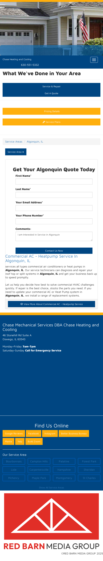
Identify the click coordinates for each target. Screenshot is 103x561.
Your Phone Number (30, 215)
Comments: (23, 228)
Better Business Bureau (74, 433)
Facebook (33, 433)
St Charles (89, 477)
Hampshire (64, 469)
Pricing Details (51, 111)
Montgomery (64, 477)
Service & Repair (51, 86)
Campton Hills (39, 461)
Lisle (14, 469)
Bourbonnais (14, 461)
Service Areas (13, 141)
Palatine (64, 461)
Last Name (23, 189)
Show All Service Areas (51, 487)
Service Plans (51, 121)
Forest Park (89, 461)
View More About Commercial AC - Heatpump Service (51, 304)
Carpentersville (39, 469)
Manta (8, 441)
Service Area (16, 151)
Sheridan (89, 469)
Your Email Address (29, 202)
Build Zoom (34, 441)
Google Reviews (14, 433)
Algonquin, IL (35, 141)
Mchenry (13, 477)
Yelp (20, 441)
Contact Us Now (54, 250)
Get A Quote (51, 93)
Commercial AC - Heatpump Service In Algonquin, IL (41, 258)
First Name (23, 175)
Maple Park (39, 477)
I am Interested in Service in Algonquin (54, 236)
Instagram (50, 433)
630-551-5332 (30, 64)
